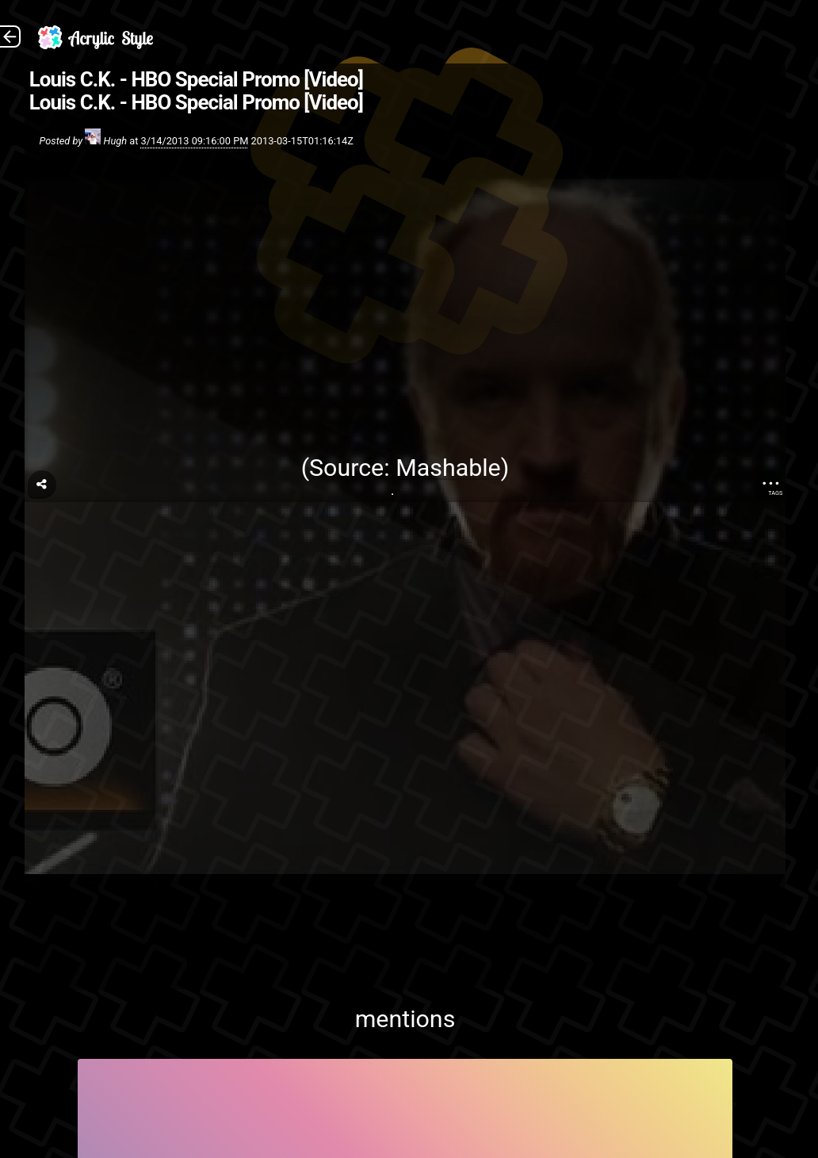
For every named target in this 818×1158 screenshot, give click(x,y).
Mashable (448, 467)
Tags (775, 493)
